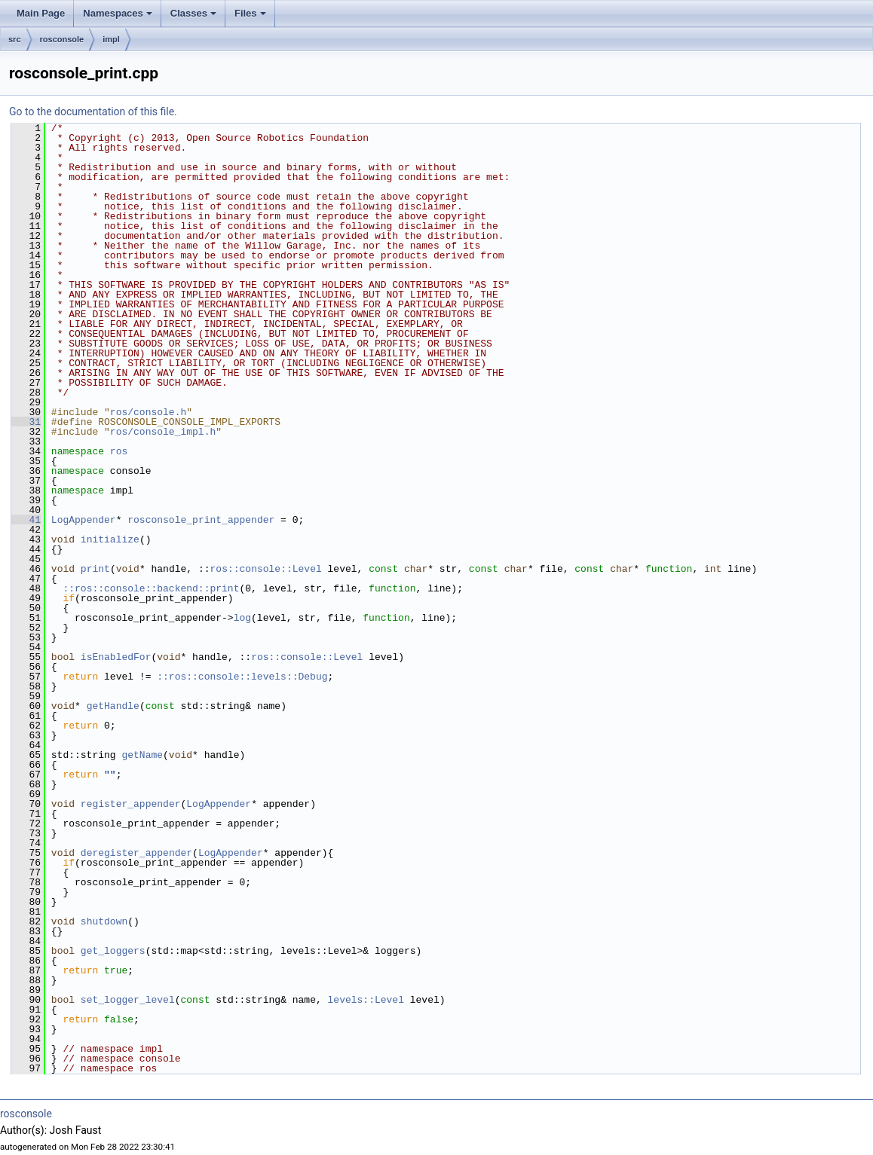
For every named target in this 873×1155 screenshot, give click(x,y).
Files (251, 17)
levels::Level (366, 1000)
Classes (194, 17)
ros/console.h (148, 412)
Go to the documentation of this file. (93, 111)
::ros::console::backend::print (151, 588)
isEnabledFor (116, 657)
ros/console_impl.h (163, 431)
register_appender (131, 804)
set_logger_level (128, 1000)
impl (111, 39)
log (242, 618)
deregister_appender (136, 853)
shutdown (104, 921)
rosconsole (62, 39)
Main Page (41, 13)
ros (118, 451)
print (95, 569)
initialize (110, 539)
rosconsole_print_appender (200, 520)
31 (26, 422)
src (14, 39)
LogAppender (83, 520)
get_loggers (113, 951)
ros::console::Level (265, 569)
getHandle (113, 706)
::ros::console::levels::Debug (242, 676)
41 (26, 520)
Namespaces (119, 17)
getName (142, 755)
